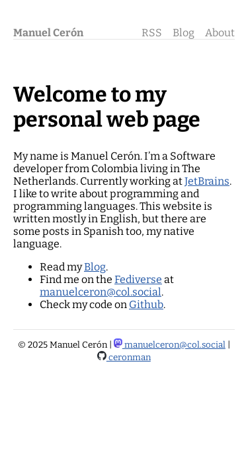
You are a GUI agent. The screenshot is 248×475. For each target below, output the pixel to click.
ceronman (124, 357)
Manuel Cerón (48, 32)
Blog (183, 32)
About (220, 32)
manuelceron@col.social (100, 292)
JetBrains (207, 181)
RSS (152, 32)
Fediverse (138, 279)
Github (146, 304)
